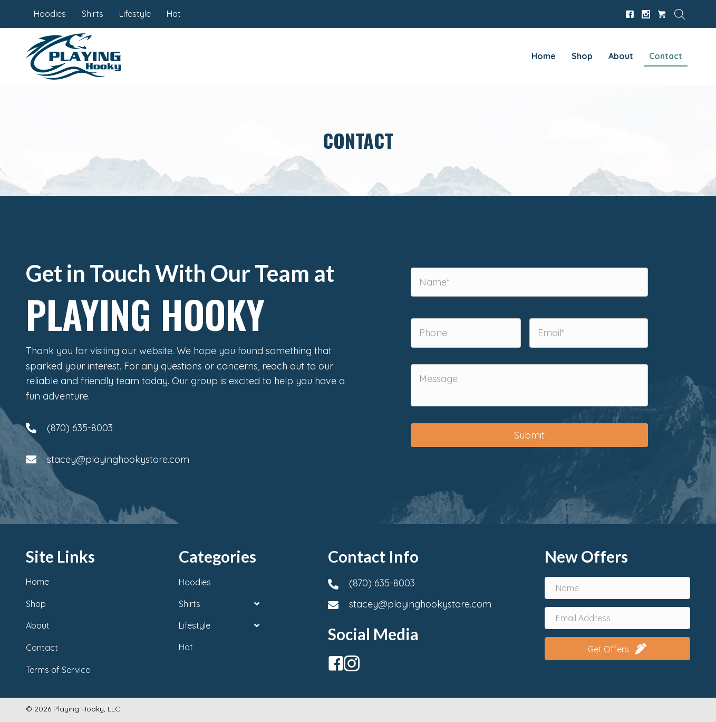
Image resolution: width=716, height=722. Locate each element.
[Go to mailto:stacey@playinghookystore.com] (186, 460)
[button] (333, 661)
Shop (36, 603)
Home (37, 581)
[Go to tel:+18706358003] (186, 428)
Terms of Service (58, 669)
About (38, 625)
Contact (42, 647)
